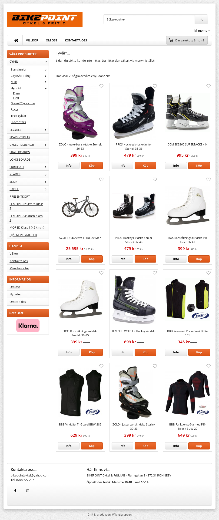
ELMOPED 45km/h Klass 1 (26, 218)
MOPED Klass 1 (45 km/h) (27, 227)
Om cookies (18, 302)
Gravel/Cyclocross (23, 103)
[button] (92, 165)
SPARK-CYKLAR (20, 137)
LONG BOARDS (20, 159)
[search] (201, 19)
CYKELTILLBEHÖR (29, 144)
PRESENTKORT (20, 196)
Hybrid (30, 88)
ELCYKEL (29, 130)
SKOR (29, 181)
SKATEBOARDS (20, 152)
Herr (16, 98)
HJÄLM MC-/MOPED (23, 235)
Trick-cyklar (18, 116)
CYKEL (29, 61)
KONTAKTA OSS (76, 40)
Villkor (14, 253)
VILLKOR (32, 40)
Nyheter (15, 294)
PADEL (29, 189)
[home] (16, 40)
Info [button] (69, 165)
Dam (16, 93)
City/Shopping (30, 76)
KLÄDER (29, 174)
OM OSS (51, 40)
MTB (30, 82)
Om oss (15, 287)
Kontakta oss (19, 261)
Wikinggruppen (122, 514)
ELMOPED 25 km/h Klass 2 (26, 206)
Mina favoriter (19, 268)
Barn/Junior (30, 69)
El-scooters (18, 122)
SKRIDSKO (29, 167)
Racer (14, 109)
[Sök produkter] (149, 19)
